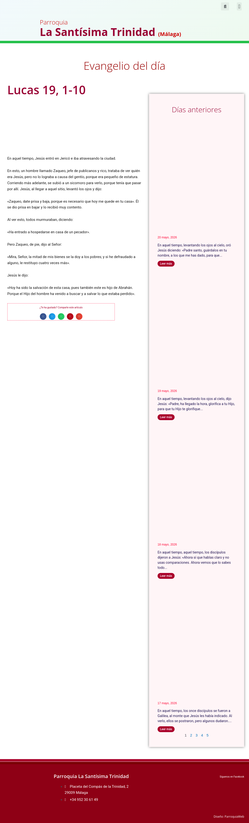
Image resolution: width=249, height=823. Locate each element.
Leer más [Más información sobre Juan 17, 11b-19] (166, 263)
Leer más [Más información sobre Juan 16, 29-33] (166, 576)
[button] (239, 6)
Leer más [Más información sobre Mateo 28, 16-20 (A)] (166, 729)
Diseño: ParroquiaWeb (228, 816)
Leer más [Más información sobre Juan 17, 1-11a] (166, 417)
